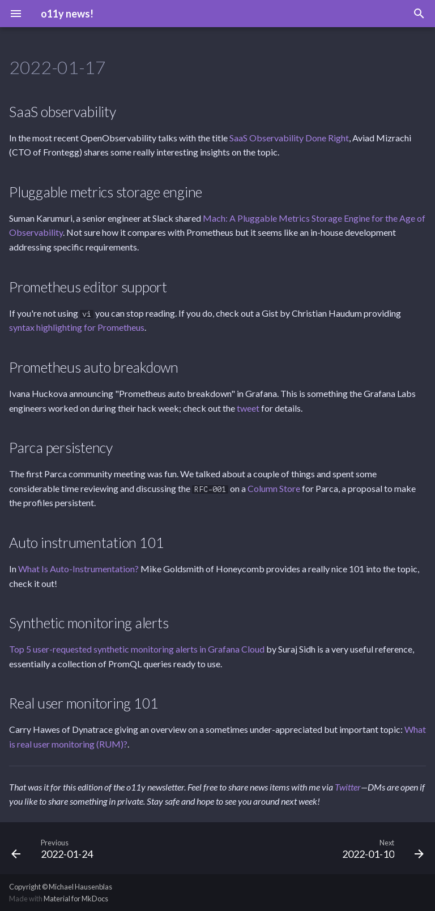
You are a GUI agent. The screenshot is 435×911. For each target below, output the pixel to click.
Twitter (348, 787)
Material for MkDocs (76, 898)
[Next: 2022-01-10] (381, 848)
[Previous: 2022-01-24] (54, 848)
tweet (248, 408)
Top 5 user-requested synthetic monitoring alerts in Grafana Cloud (137, 649)
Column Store (274, 488)
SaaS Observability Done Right (289, 137)
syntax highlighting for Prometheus (76, 327)
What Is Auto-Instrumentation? (78, 568)
